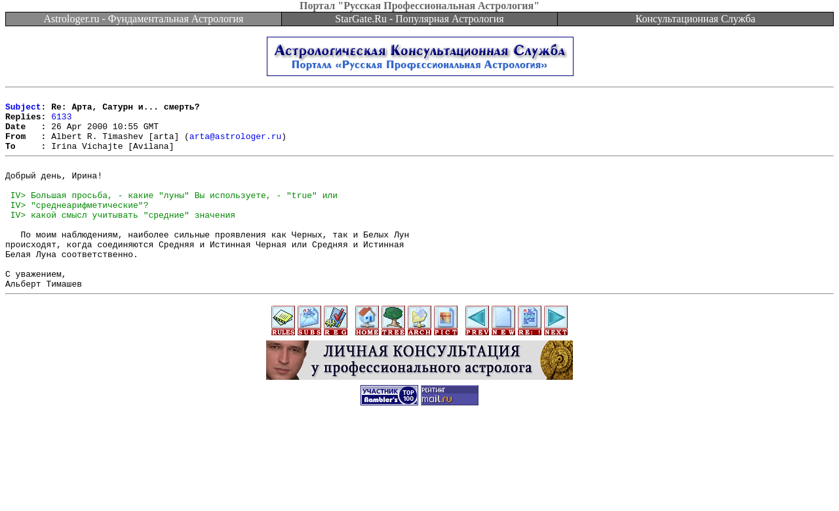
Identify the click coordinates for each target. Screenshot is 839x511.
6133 (61, 122)
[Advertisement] (419, 481)
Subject (23, 110)
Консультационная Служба (696, 18)
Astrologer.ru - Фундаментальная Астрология (144, 18)
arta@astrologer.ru (235, 146)
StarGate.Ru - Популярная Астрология (419, 18)
